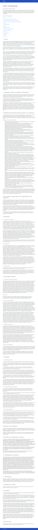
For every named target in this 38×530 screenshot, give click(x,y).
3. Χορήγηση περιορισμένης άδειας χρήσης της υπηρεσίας (11, 20)
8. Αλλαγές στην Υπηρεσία (6, 27)
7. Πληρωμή (4, 26)
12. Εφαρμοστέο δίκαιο (6, 33)
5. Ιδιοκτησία (5, 23)
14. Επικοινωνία (5, 36)
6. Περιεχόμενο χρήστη (6, 24)
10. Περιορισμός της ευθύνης (7, 30)
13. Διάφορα (4, 34)
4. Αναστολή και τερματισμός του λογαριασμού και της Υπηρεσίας (12, 21)
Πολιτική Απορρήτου (25, 47)
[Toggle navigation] (34, 1)
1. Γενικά (4, 17)
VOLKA (4, 1)
